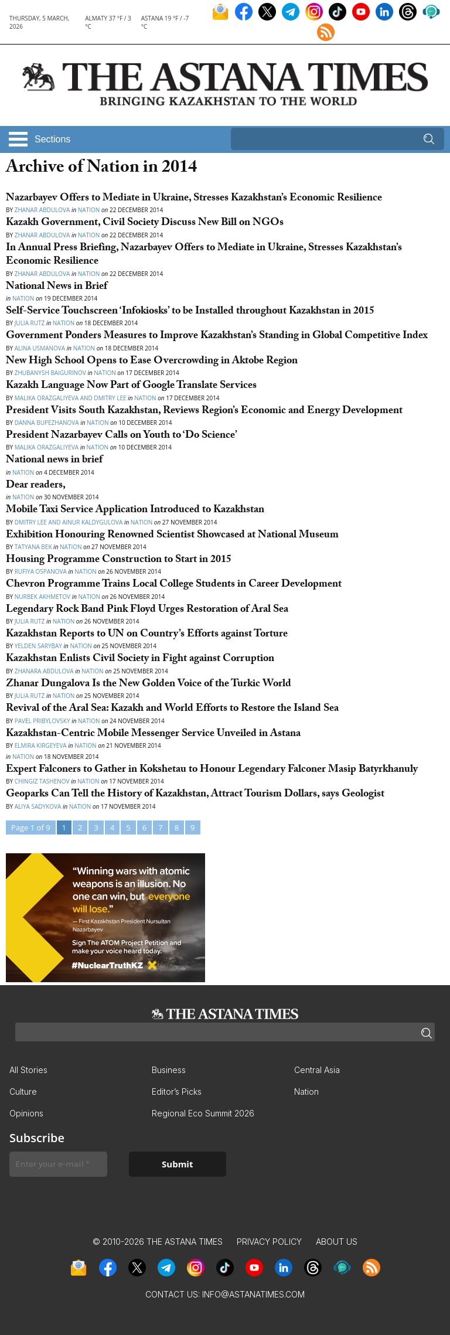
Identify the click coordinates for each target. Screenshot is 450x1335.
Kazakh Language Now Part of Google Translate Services (131, 386)
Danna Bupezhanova (47, 422)
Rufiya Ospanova (42, 571)
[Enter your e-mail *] (58, 1164)
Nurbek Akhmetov (42, 596)
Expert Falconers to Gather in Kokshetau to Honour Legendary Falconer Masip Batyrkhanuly (212, 770)
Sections (52, 139)
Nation (89, 210)
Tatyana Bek (33, 547)
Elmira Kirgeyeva (41, 745)
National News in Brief (56, 287)
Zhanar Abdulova (42, 210)
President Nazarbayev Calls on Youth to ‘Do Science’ (121, 436)
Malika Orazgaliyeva (47, 447)
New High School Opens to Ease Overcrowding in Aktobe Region (152, 362)
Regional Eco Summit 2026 (203, 1113)
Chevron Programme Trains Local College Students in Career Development (174, 585)
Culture (23, 1091)
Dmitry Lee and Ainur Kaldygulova (69, 522)
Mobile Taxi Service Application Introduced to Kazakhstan (135, 511)
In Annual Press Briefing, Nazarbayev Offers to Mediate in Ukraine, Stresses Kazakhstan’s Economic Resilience (204, 255)
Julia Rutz (30, 323)
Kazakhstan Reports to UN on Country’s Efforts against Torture (147, 635)
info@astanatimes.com (253, 1294)
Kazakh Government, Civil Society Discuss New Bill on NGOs (145, 223)
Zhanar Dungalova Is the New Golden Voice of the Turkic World (148, 685)
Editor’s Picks (177, 1091)
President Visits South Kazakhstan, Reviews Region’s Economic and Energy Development (204, 412)
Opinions (26, 1113)
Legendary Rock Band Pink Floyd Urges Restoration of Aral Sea (147, 610)
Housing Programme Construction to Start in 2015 (118, 560)
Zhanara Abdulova (44, 671)
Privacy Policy (269, 1242)
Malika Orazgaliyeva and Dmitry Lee (71, 398)
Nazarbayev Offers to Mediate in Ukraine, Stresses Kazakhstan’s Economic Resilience (194, 199)
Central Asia (317, 1070)
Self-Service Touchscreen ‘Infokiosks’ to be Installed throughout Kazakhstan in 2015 (190, 312)
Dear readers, (36, 486)
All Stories (28, 1070)
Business (169, 1070)
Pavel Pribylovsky (42, 721)
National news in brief (54, 461)
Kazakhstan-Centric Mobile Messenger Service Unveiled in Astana (153, 735)
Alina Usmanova (41, 348)
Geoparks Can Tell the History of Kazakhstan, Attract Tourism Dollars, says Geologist (195, 795)
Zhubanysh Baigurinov (51, 373)
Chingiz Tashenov (43, 781)
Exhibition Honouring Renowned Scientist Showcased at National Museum (172, 536)
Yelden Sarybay (39, 646)
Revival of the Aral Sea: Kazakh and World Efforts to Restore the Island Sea (172, 709)
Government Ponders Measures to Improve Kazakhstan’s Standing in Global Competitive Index (217, 337)
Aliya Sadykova (38, 806)
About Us (336, 1242)
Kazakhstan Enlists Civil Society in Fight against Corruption (140, 660)
